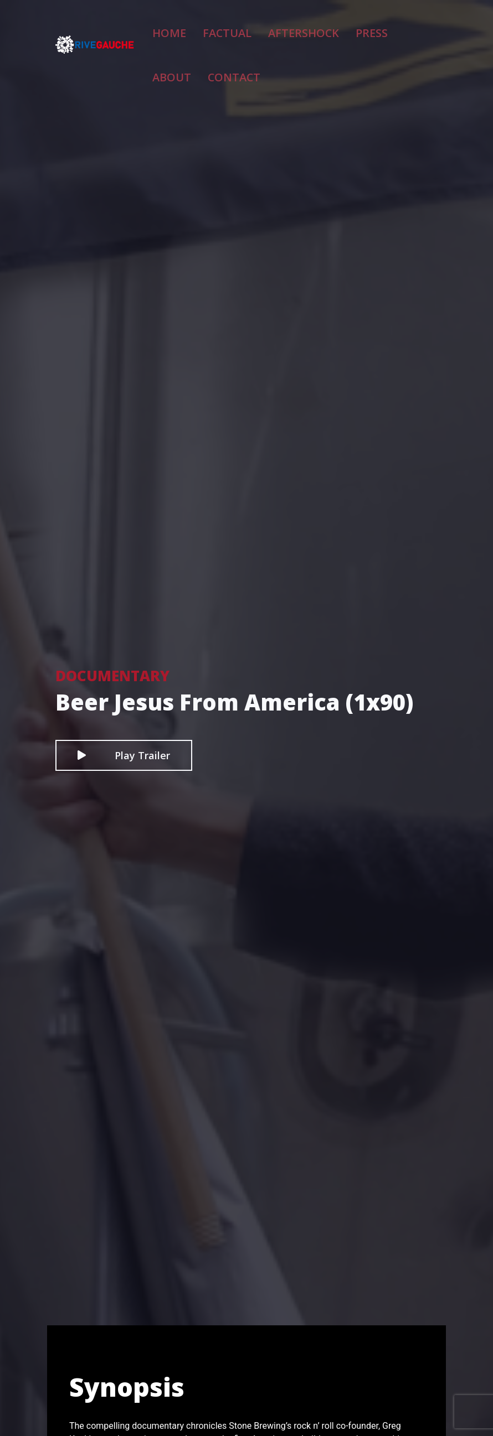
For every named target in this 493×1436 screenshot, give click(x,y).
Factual (226, 27)
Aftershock (284, 27)
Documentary (112, 676)
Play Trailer (124, 755)
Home (180, 27)
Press (337, 27)
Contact (188, 64)
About (378, 27)
